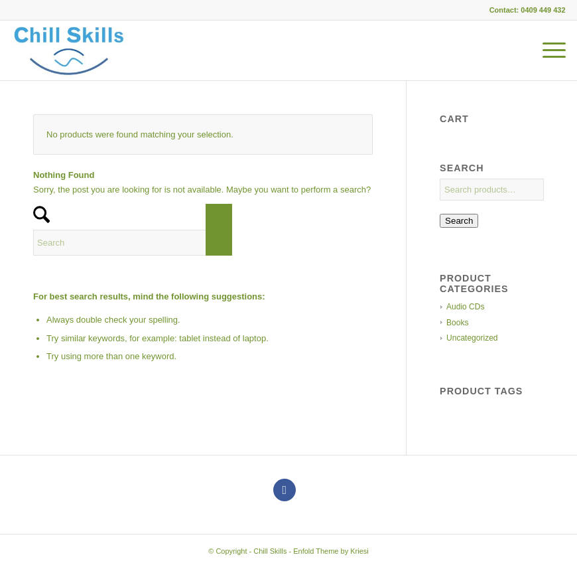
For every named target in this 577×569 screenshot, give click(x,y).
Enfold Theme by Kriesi (331, 551)
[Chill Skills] (69, 50)
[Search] (132, 243)
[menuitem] (547, 50)
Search (459, 221)
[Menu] (547, 50)
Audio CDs (465, 306)
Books (457, 322)
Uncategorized (471, 338)
